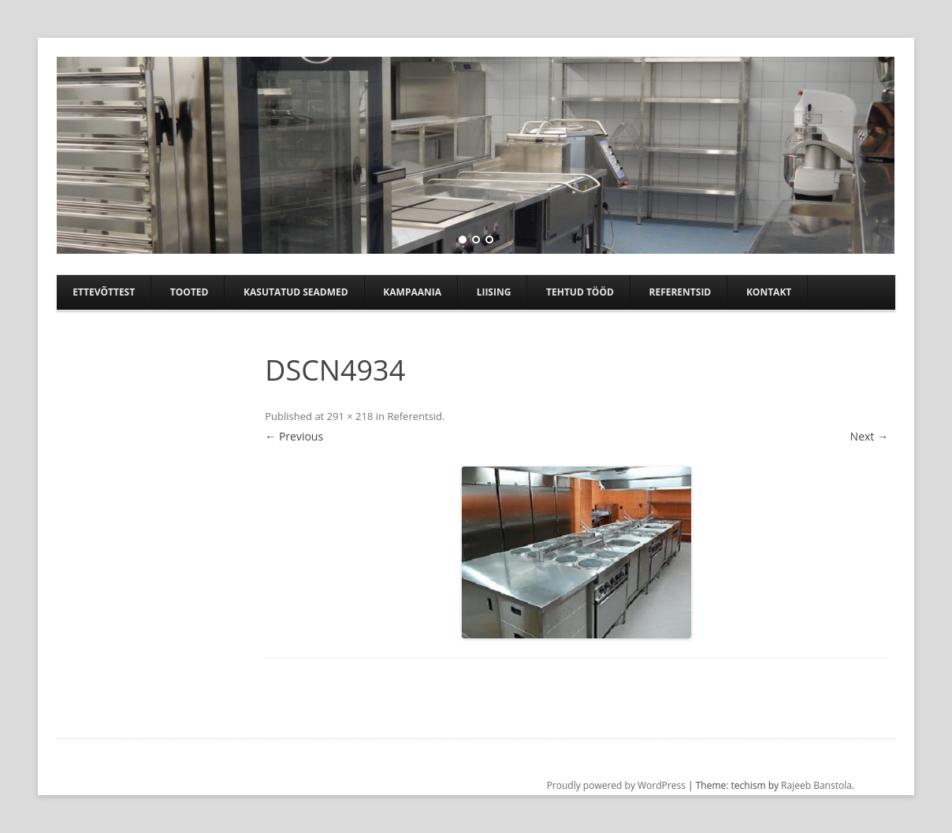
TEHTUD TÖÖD (580, 292)
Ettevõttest (104, 292)
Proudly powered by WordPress (616, 785)
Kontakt (768, 292)
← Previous (294, 436)
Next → (869, 436)
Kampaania (412, 292)
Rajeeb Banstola (816, 785)
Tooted (189, 292)
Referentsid (680, 292)
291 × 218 (350, 416)
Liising (494, 292)
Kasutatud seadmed (296, 292)
